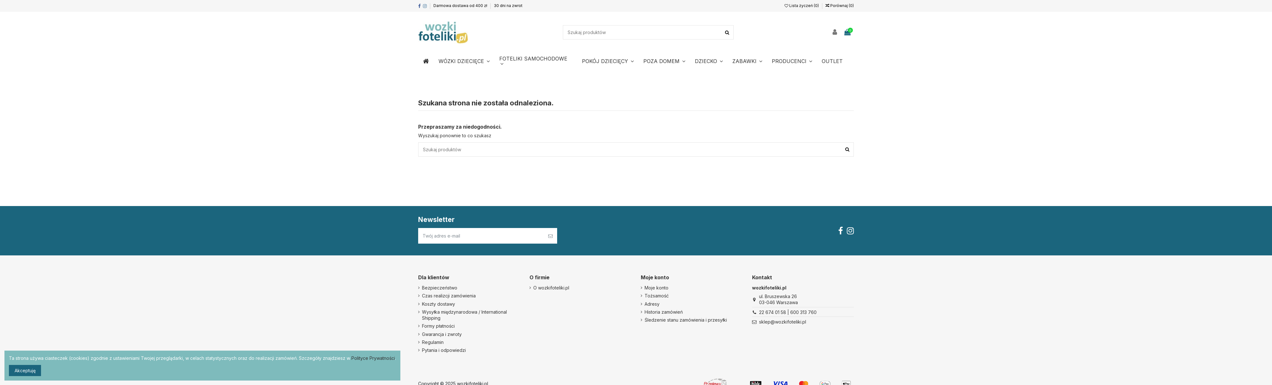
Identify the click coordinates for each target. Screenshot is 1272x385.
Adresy (652, 304)
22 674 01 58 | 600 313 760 (788, 312)
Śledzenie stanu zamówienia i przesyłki (686, 320)
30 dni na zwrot (508, 5)
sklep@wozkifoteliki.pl (782, 321)
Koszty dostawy (438, 304)
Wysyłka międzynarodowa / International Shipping (464, 315)
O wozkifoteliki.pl (551, 287)
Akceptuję (25, 370)
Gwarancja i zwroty (442, 334)
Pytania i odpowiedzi (444, 350)
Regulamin (433, 342)
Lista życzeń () (802, 5)
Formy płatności (438, 326)
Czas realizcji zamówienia (449, 295)
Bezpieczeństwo (439, 287)
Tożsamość (657, 295)
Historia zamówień (664, 312)
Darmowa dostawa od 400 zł (460, 5)
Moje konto (656, 287)
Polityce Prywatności (373, 358)
